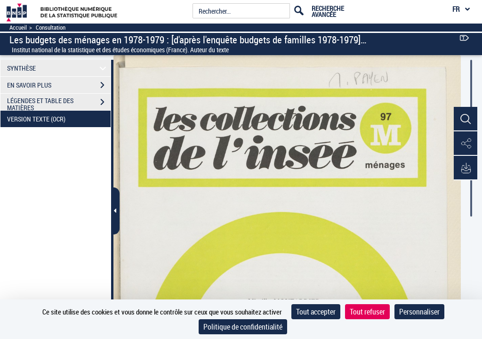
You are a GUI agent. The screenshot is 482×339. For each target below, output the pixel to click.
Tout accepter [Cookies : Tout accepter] (316, 312)
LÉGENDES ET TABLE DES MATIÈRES (59, 103)
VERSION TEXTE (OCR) (59, 119)
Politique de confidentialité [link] (242, 327)
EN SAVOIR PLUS (59, 85)
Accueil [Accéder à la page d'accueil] (18, 28)
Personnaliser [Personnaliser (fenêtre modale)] (419, 312)
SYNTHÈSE (58, 68)
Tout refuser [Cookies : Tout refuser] (367, 312)
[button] (465, 119)
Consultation (50, 28)
